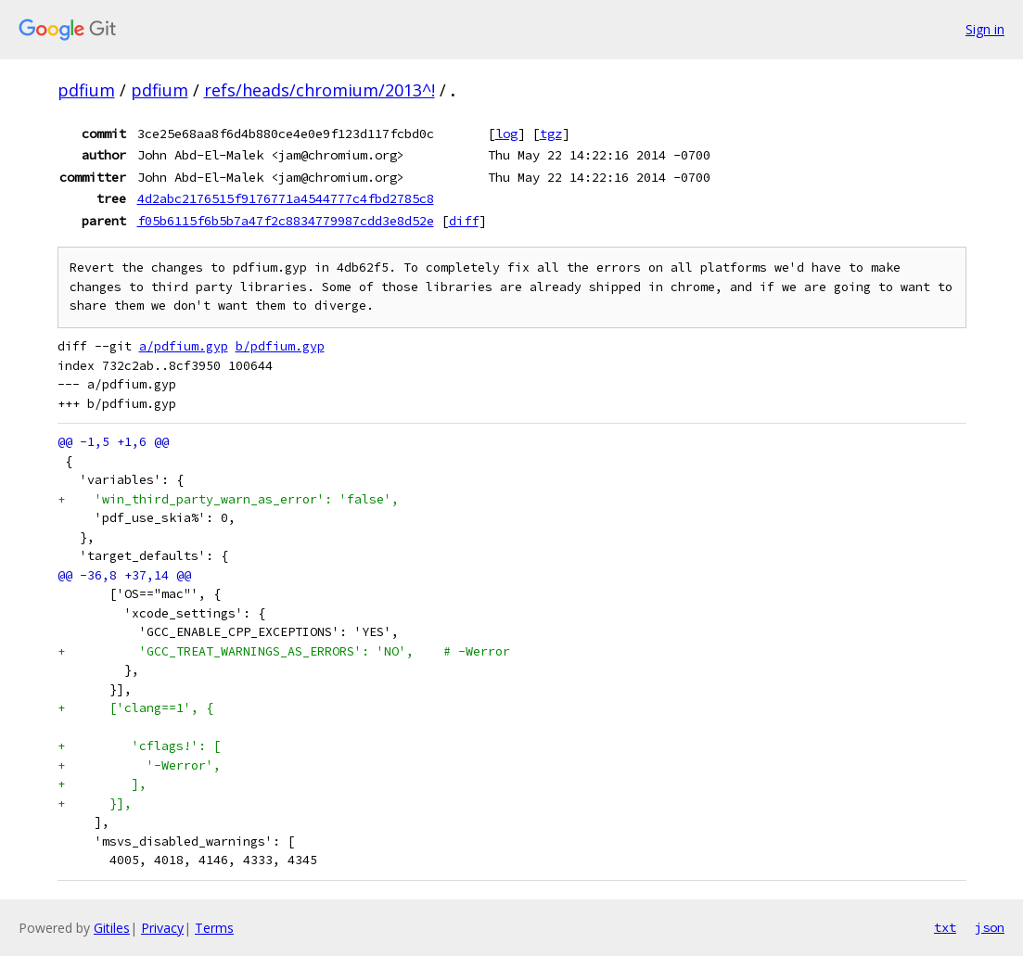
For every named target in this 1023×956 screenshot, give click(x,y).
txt (945, 927)
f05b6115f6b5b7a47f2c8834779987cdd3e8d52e (285, 220)
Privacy (162, 928)
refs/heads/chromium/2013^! (319, 90)
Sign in (984, 29)
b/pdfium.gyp (280, 346)
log (506, 133)
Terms (214, 928)
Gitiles (112, 928)
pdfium (86, 90)
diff (464, 220)
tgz (551, 133)
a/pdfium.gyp (183, 346)
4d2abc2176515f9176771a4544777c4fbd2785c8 (285, 198)
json (989, 927)
